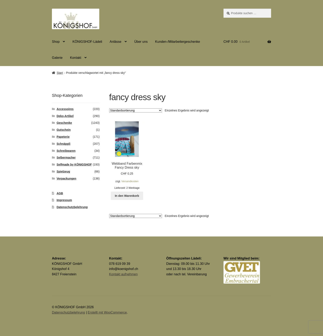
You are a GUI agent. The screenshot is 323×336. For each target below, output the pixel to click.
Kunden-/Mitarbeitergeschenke (177, 41)
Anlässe (115, 41)
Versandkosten (129, 181)
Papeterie (63, 136)
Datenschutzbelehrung (72, 207)
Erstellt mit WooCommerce (107, 312)
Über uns (141, 41)
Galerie (57, 57)
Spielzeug (63, 171)
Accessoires (65, 109)
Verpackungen (66, 178)
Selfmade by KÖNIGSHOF (74, 164)
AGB (60, 193)
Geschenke (64, 122)
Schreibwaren (66, 150)
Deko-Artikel (65, 116)
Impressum (64, 200)
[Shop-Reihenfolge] (135, 110)
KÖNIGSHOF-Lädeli (87, 41)
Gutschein (64, 129)
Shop (56, 41)
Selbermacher (66, 157)
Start (60, 72)
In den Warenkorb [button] (127, 195)
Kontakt (75, 57)
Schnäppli (63, 143)
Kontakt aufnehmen (123, 274)
